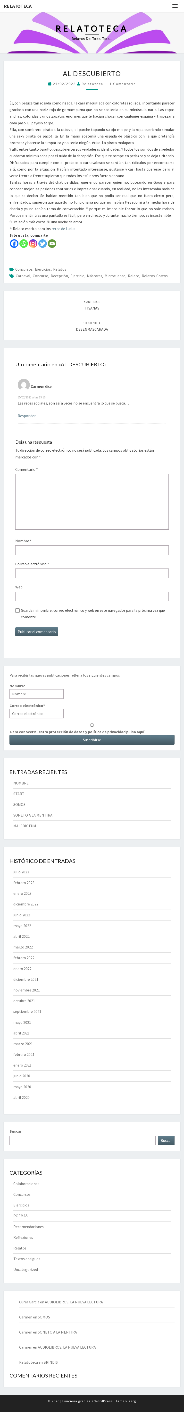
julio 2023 (21, 872)
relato (133, 275)
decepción (59, 275)
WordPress (103, 1401)
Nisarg (130, 1401)
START (19, 793)
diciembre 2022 (25, 904)
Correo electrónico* (36, 710)
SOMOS (19, 804)
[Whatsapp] (23, 243)
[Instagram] (33, 243)
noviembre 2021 (26, 990)
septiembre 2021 (27, 1011)
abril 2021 (21, 1033)
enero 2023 (22, 893)
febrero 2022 (23, 957)
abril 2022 (21, 936)
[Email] (52, 243)
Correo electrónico (32, 563)
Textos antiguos (26, 1258)
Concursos (24, 269)
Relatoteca (18, 6)
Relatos (59, 269)
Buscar (15, 1131)
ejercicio (77, 275)
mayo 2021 (22, 1022)
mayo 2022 (22, 925)
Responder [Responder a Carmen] (27, 415)
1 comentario (122, 84)
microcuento (115, 275)
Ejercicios (43, 269)
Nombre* (36, 691)
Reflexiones (23, 1237)
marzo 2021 (23, 1043)
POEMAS (20, 1215)
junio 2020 (21, 1075)
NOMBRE (21, 783)
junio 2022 (21, 915)
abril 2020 (21, 1097)
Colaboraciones (26, 1183)
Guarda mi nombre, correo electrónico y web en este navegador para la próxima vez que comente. (93, 613)
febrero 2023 (23, 882)
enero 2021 (22, 1065)
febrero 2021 (23, 1054)
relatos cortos (155, 275)
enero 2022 (22, 968)
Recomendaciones (28, 1226)
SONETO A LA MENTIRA (32, 815)
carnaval (23, 275)
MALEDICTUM (24, 825)
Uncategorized (25, 1269)
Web (19, 587)
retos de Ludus (63, 228)
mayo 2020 (22, 1086)
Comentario (26, 469)
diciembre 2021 (25, 979)
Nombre (23, 540)
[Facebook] (14, 243)
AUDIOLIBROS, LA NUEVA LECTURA (74, 1302)
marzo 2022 (23, 947)
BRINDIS (50, 1362)
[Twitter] (42, 243)
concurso (40, 275)
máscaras (94, 275)
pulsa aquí (135, 731)
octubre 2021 (24, 1000)
